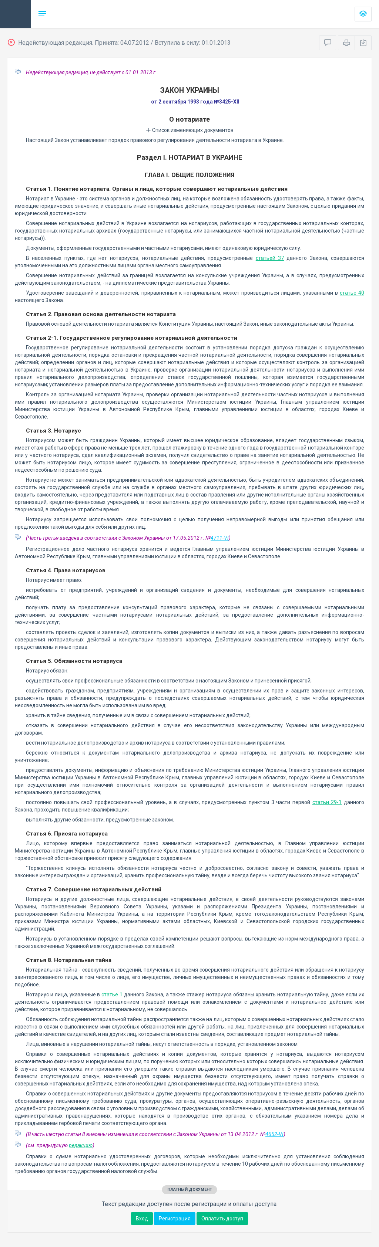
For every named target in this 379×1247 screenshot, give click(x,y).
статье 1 (112, 994)
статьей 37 (270, 258)
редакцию (81, 1145)
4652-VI (274, 1134)
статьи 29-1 (327, 802)
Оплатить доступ (222, 1218)
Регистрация (175, 1218)
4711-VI (220, 538)
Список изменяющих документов (190, 130)
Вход (142, 1218)
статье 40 (352, 293)
